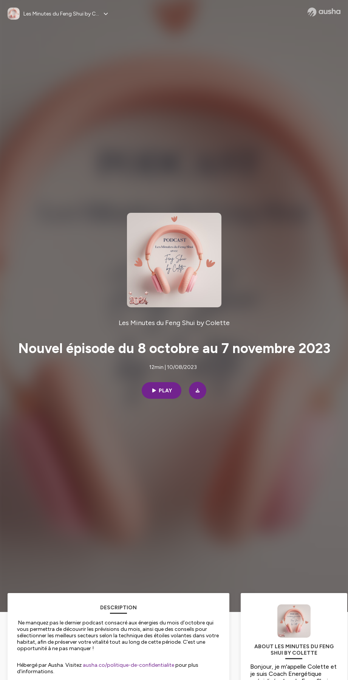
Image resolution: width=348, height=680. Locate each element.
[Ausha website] (324, 12)
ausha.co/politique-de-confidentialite (128, 665)
